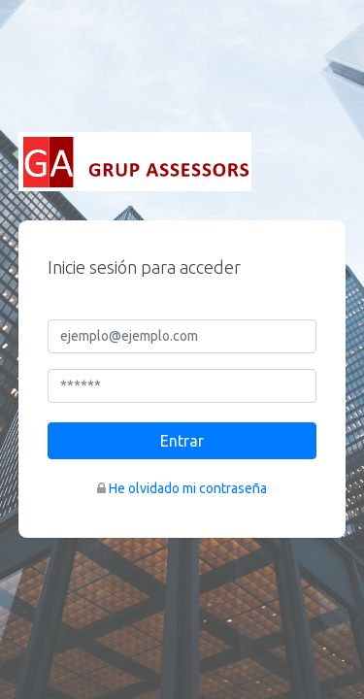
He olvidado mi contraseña (188, 488)
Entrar (182, 440)
